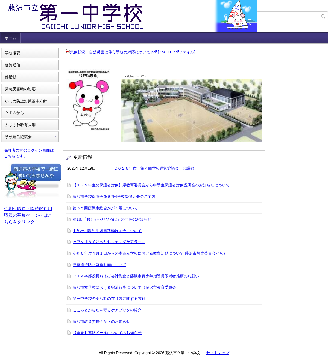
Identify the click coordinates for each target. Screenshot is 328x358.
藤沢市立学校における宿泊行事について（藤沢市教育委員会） (126, 287)
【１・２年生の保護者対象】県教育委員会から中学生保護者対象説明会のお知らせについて (151, 185)
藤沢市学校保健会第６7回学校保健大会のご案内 (114, 196)
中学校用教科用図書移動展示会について (107, 230)
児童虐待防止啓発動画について (99, 265)
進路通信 (12, 65)
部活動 (10, 77)
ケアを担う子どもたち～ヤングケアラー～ (109, 242)
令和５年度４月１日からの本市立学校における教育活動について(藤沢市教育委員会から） (150, 253)
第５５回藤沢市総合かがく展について (105, 208)
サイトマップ (217, 353)
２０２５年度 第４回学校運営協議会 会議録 (154, 168)
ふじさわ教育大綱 (20, 124)
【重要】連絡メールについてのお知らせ (107, 332)
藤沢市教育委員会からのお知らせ (101, 321)
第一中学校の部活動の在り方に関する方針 (109, 298)
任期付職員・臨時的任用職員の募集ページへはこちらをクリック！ (28, 215)
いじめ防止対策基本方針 (26, 101)
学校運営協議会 (18, 136)
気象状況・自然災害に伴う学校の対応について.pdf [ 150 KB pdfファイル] (130, 52)
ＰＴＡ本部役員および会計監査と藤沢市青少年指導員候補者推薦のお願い (136, 276)
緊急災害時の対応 (20, 89)
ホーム (10, 38)
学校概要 (12, 53)
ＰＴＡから (14, 112)
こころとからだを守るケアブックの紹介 (107, 310)
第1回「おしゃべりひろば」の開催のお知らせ (112, 219)
